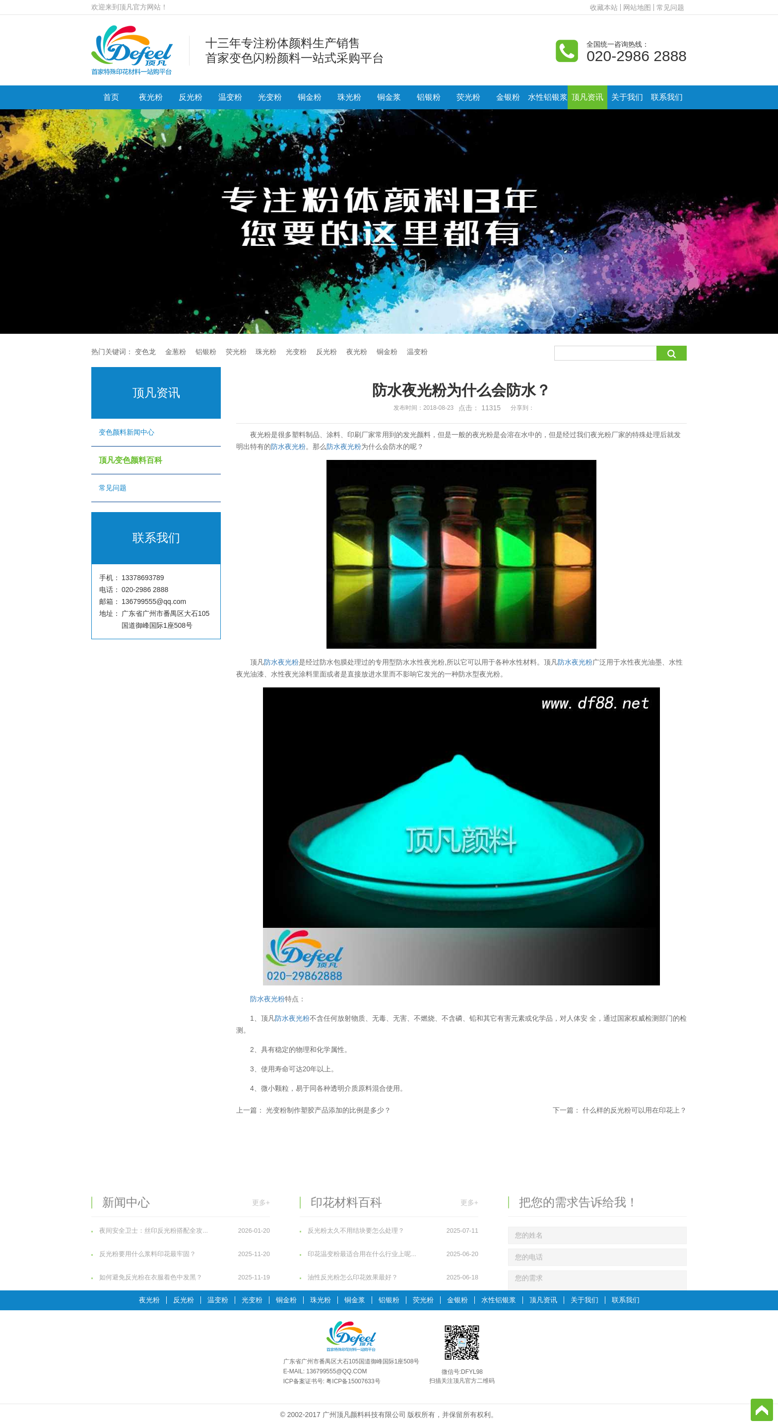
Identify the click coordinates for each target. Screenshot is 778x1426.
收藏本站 (604, 7)
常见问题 (670, 7)
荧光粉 (468, 97)
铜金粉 (310, 97)
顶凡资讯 (587, 97)
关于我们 (627, 97)
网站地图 (637, 7)
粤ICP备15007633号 (353, 1381)
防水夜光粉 (288, 446)
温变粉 (230, 97)
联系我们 (667, 97)
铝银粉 (429, 97)
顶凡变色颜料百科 (156, 460)
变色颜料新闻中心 (156, 432)
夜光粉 (151, 97)
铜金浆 (389, 97)
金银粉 (508, 97)
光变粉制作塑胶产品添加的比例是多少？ (328, 1110)
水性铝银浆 (548, 97)
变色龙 (145, 352)
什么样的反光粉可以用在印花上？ (635, 1110)
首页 (111, 97)
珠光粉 (349, 97)
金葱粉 (175, 352)
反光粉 (190, 97)
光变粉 (270, 97)
